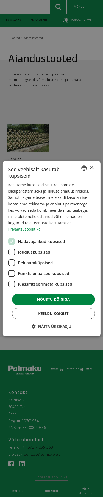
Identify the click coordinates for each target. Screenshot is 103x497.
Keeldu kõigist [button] (53, 313)
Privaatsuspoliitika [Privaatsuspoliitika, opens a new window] (24, 229)
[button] (51, 326)
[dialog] (51, 248)
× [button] (92, 168)
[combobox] (84, 168)
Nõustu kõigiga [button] (53, 299)
